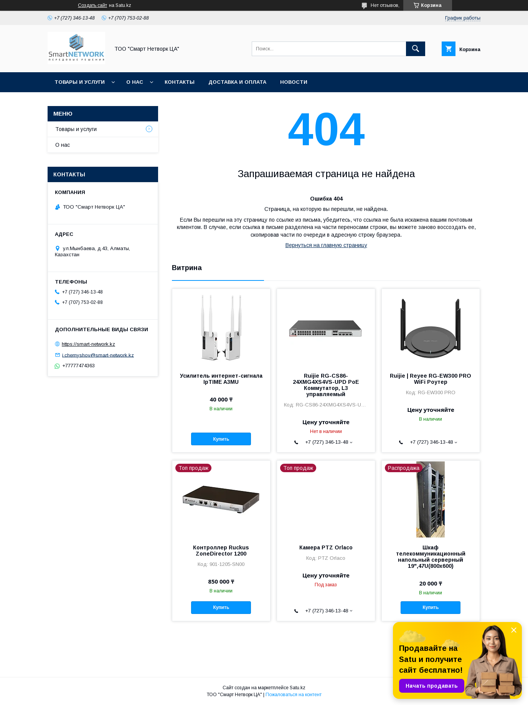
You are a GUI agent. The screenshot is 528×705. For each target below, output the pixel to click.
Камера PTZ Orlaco (326, 547)
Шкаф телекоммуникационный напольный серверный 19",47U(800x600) (430, 556)
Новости (293, 82)
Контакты (180, 82)
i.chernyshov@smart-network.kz (98, 355)
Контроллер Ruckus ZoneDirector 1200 (221, 550)
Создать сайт (92, 5)
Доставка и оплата (237, 82)
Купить (221, 439)
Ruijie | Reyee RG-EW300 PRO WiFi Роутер (430, 379)
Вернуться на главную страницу (326, 245)
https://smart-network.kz (88, 344)
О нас (134, 82)
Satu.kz (297, 687)
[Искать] (415, 48)
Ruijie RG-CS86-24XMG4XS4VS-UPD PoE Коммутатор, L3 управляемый (326, 385)
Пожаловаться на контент (294, 694)
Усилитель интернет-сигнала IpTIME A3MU (221, 379)
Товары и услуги (79, 82)
